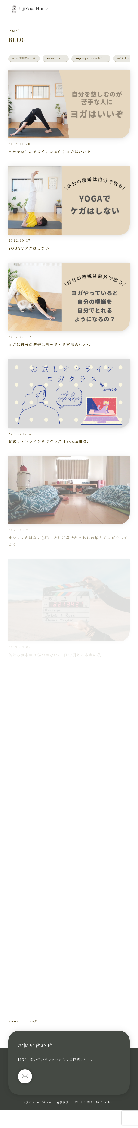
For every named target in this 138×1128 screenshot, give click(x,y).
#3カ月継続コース (24, 58)
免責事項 (62, 1102)
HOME (13, 1021)
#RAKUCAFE (55, 58)
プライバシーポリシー (37, 1102)
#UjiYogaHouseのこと (91, 58)
